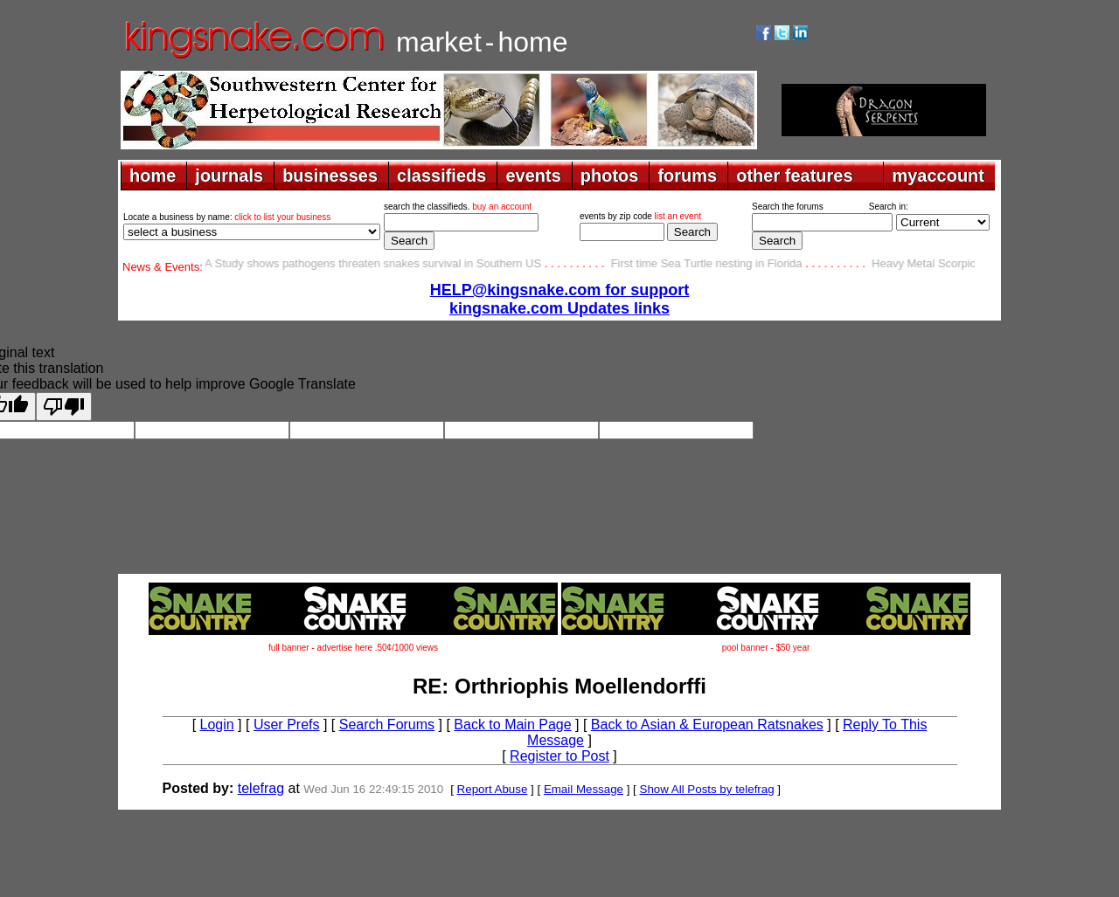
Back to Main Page (512, 724)
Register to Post (559, 756)
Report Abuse (492, 789)
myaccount (938, 175)
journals (229, 175)
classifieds (441, 175)
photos (609, 175)
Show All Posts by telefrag (707, 789)
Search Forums (386, 724)
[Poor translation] (64, 406)
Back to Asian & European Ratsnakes (707, 724)
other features (794, 175)
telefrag (261, 788)
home (152, 175)
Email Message (583, 789)
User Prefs (287, 724)
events (532, 175)
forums (687, 175)
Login (217, 724)
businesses (330, 175)
